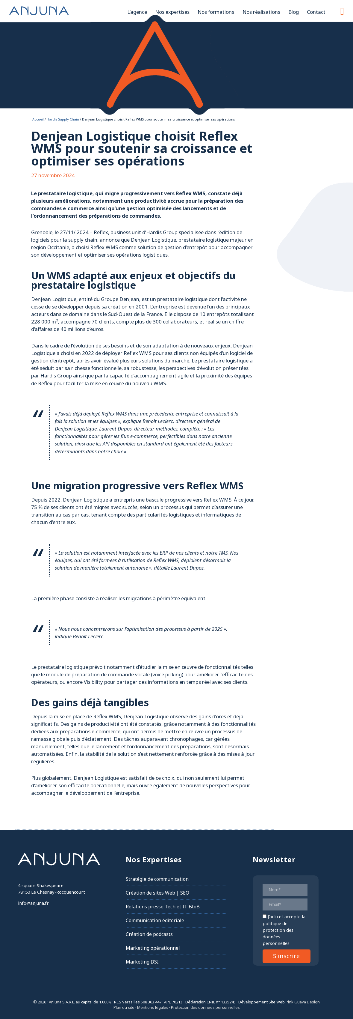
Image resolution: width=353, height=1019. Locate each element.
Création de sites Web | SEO (157, 892)
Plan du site (123, 1007)
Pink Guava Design (303, 1002)
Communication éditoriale (155, 920)
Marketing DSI (142, 961)
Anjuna (39, 10)
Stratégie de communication (157, 879)
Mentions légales (152, 1007)
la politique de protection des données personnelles (284, 929)
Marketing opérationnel (153, 948)
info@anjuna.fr (33, 903)
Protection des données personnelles (205, 1007)
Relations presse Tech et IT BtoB (163, 906)
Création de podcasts (149, 934)
